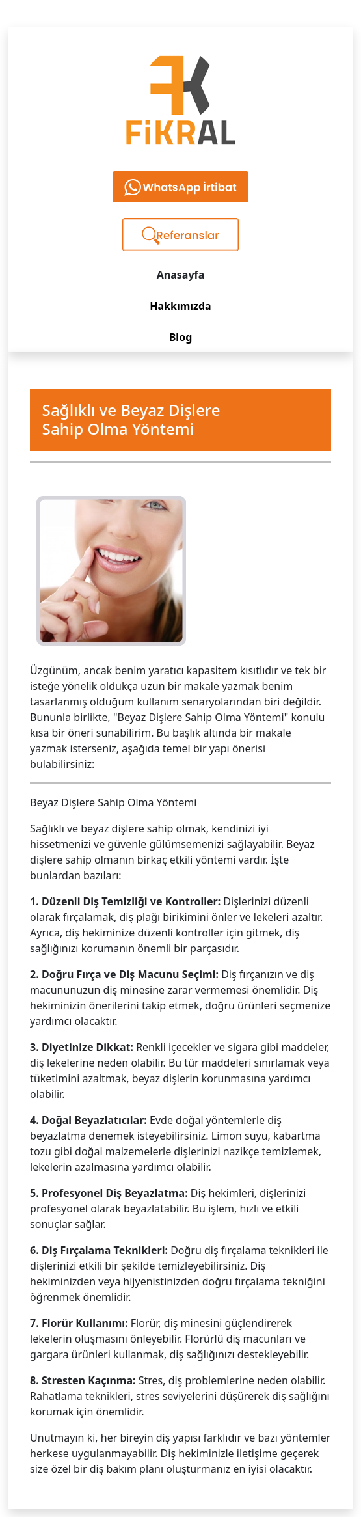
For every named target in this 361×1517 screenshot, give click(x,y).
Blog (181, 337)
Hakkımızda (180, 306)
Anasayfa (181, 274)
